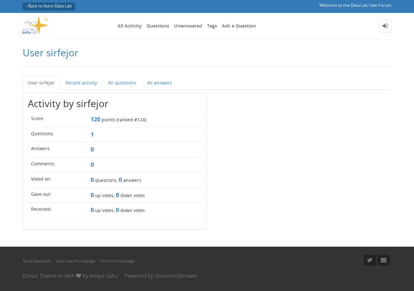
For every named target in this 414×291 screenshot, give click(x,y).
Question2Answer (176, 275)
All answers (159, 83)
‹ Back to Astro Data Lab (49, 6)
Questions (158, 26)
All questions (122, 83)
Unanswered (188, 26)
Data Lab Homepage (75, 261)
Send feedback (37, 261)
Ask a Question (239, 26)
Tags (212, 26)
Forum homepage (117, 261)
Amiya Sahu (104, 275)
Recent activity (81, 83)
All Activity (129, 26)
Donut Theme (39, 275)
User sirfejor (41, 83)
